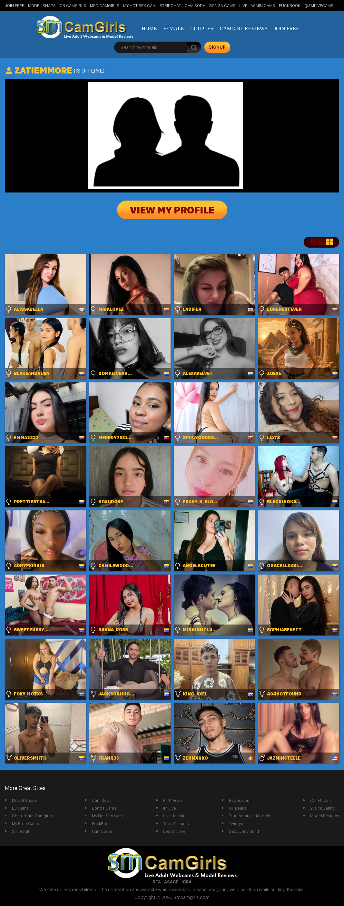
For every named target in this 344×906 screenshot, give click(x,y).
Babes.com (240, 800)
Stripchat (20, 831)
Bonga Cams (222, 5)
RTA (156, 881)
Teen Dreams (176, 823)
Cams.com (102, 831)
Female (173, 28)
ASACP (171, 881)
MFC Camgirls (104, 5)
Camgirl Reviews (244, 28)
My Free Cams (25, 823)
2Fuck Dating (322, 808)
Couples (201, 28)
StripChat (170, 5)
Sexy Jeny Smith (244, 831)
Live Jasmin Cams (257, 5)
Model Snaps (42, 5)
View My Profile (172, 210)
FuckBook (289, 5)
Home (149, 28)
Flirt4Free (172, 800)
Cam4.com (320, 800)
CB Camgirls (73, 5)
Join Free (14, 5)
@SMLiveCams (318, 5)
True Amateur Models (249, 815)
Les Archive (174, 831)
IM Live (169, 808)
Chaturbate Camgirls (32, 815)
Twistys (236, 823)
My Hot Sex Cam (139, 5)
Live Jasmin (174, 815)
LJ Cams (20, 808)
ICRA (187, 881)
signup (217, 47)
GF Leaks (237, 808)
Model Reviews (324, 815)
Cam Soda (195, 5)
